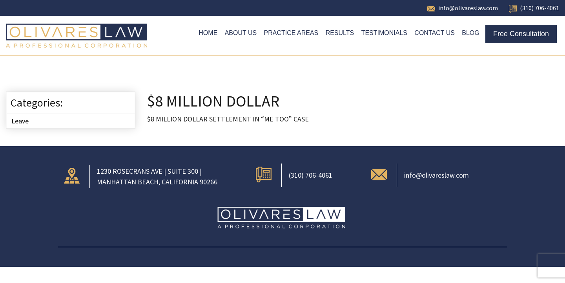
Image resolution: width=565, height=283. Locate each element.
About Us (241, 32)
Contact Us (434, 32)
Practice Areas (291, 32)
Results (340, 32)
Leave (20, 120)
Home (208, 32)
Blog (470, 32)
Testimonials (384, 32)
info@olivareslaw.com (468, 8)
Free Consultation (521, 34)
